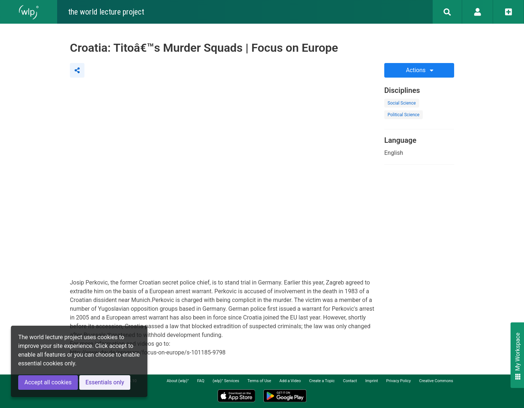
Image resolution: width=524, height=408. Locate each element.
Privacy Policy (398, 380)
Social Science (402, 103)
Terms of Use (259, 380)
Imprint (371, 380)
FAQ (201, 380)
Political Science (404, 114)
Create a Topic (322, 380)
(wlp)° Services (226, 380)
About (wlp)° (178, 380)
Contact (350, 380)
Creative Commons (436, 380)
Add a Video (290, 380)
